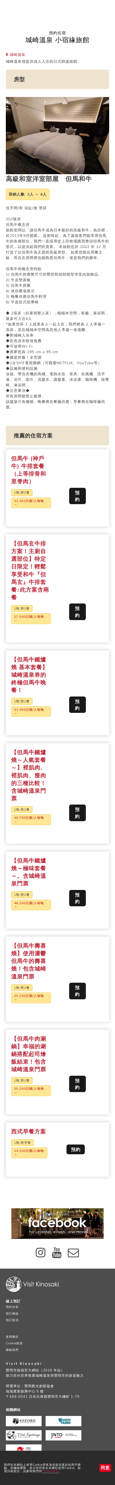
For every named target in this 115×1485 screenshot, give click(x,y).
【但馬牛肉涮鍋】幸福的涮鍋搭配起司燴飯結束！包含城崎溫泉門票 (28, 1054)
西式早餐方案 (28, 1131)
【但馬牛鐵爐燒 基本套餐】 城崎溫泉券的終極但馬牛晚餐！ (29, 674)
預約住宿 (12, 1307)
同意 (105, 1467)
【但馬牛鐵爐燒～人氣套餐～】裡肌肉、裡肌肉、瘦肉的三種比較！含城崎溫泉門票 (28, 775)
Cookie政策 (50, 1471)
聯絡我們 (12, 1350)
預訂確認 (12, 1313)
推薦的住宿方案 (33, 435)
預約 (77, 496)
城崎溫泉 (15, 54)
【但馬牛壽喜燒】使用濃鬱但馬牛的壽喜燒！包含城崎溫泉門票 (28, 961)
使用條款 (12, 1336)
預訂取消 (12, 1320)
